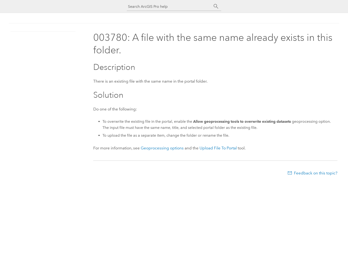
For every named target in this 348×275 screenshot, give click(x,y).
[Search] (216, 6)
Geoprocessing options (162, 148)
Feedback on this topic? (315, 173)
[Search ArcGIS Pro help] (169, 6)
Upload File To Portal (218, 148)
